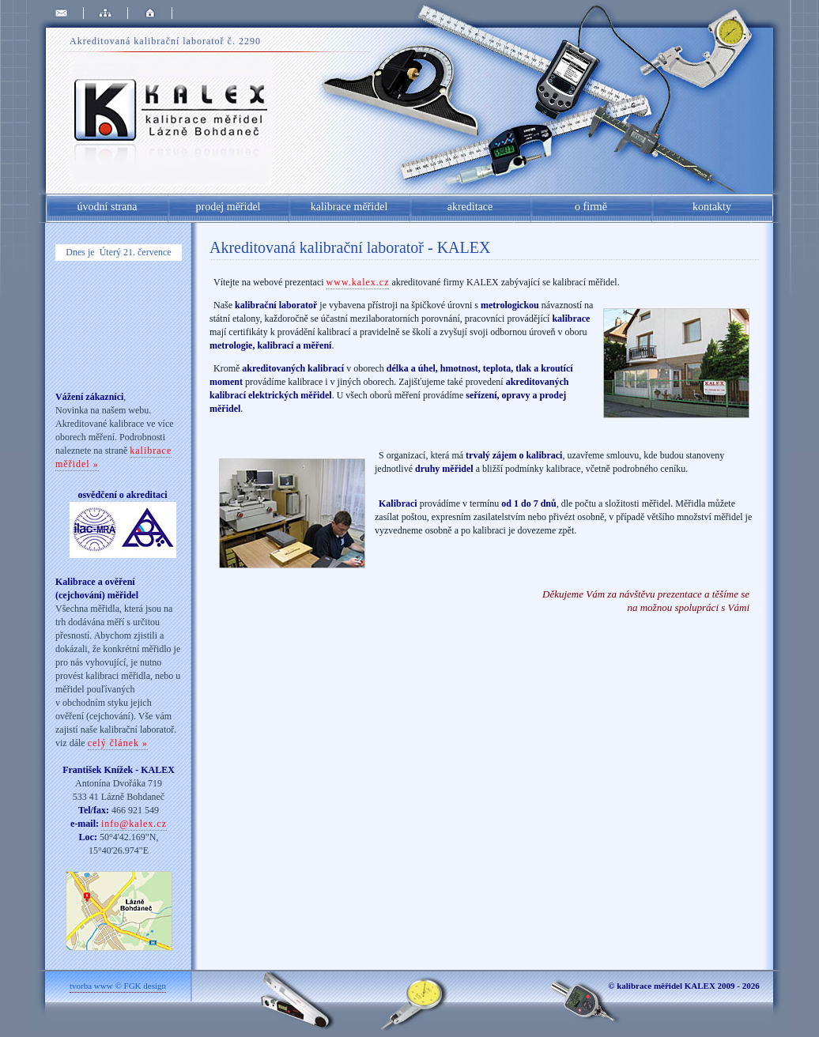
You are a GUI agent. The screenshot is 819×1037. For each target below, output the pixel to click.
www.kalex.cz (358, 282)
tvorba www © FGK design (118, 985)
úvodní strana (107, 207)
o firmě (591, 207)
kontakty (712, 207)
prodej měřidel (227, 207)
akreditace (470, 207)
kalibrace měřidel (349, 207)
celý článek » (118, 743)
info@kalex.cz (134, 823)
